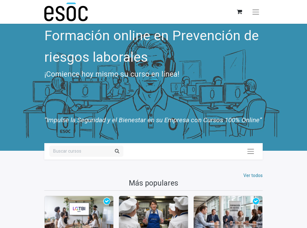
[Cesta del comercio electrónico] (239, 12)
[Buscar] (117, 151)
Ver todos (253, 175)
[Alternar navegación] (256, 12)
